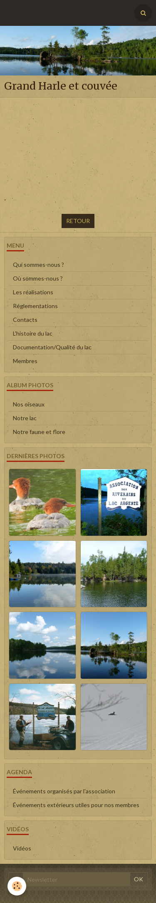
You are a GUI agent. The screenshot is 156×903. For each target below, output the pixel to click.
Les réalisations (33, 292)
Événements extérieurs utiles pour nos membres (76, 804)
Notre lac (25, 417)
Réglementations (35, 305)
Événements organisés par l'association (64, 791)
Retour (78, 220)
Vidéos (22, 848)
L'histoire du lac (32, 333)
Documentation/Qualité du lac (52, 347)
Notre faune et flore (39, 431)
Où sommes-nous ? (38, 278)
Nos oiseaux (29, 404)
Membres (25, 360)
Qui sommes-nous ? (38, 264)
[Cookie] (16, 886)
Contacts (25, 319)
